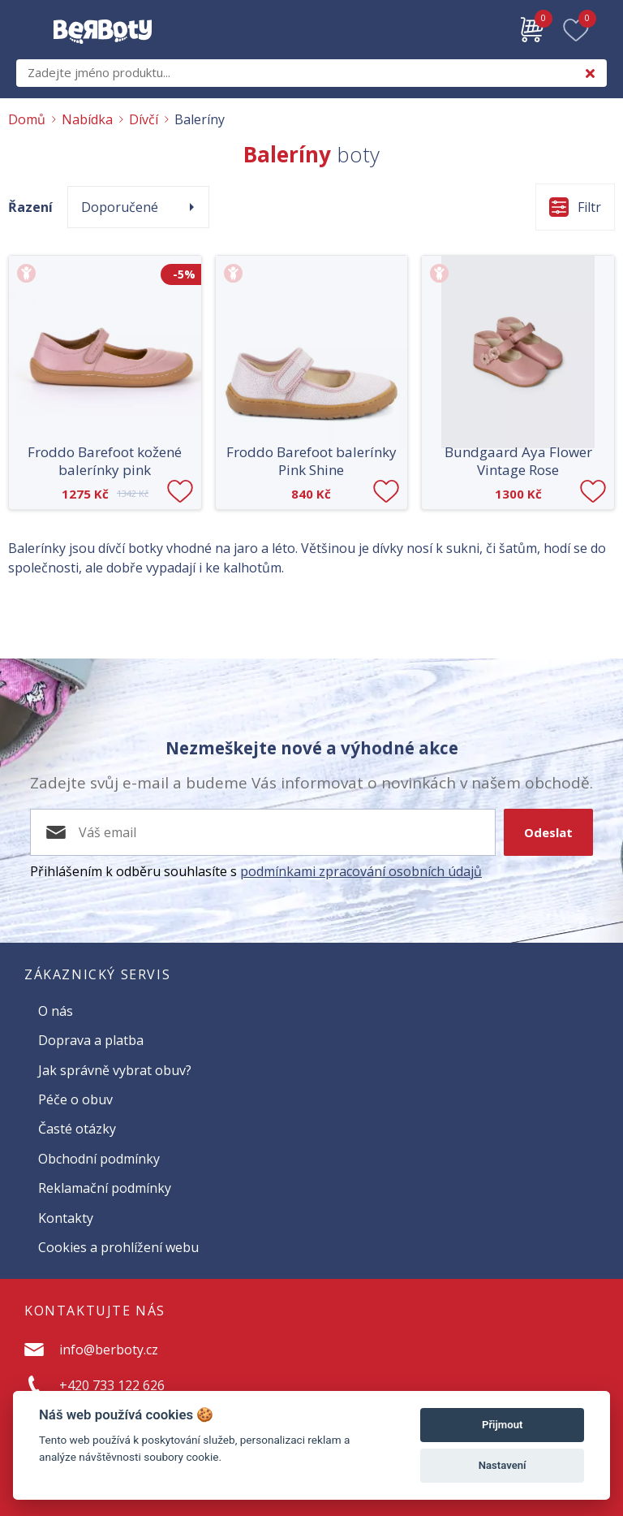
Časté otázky (77, 1129)
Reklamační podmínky (104, 1188)
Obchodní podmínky (99, 1159)
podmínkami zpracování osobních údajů (361, 871)
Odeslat (548, 832)
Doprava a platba (91, 1040)
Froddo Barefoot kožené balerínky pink (105, 461)
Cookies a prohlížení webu (118, 1247)
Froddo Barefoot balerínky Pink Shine (311, 461)
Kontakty (65, 1218)
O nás (55, 1011)
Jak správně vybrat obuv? (114, 1070)
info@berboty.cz (108, 1349)
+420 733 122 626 (112, 1385)
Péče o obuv (75, 1099)
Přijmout (502, 1425)
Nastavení (502, 1465)
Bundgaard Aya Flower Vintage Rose (518, 461)
